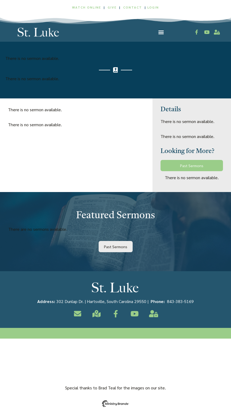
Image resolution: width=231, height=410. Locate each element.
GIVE (112, 7)
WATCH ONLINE (86, 7)
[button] (161, 32)
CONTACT (133, 7)
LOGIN (153, 7)
